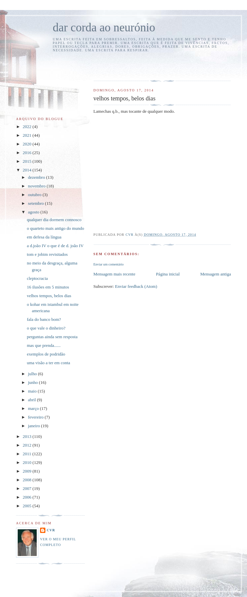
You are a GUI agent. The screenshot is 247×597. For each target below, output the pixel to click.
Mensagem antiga (215, 273)
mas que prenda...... (43, 345)
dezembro (37, 177)
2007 (27, 488)
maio (33, 391)
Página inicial (168, 273)
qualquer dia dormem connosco (54, 219)
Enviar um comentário (108, 264)
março (34, 408)
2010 (27, 462)
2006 (27, 497)
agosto (34, 211)
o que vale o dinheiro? (46, 328)
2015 (27, 161)
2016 (27, 152)
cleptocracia (37, 278)
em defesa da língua (44, 236)
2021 (27, 135)
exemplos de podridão (46, 354)
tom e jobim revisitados (47, 254)
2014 (27, 169)
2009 (27, 471)
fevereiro (36, 417)
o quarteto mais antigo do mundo (55, 228)
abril (32, 399)
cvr (51, 530)
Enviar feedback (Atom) (136, 286)
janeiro (34, 425)
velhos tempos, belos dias (49, 295)
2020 (27, 143)
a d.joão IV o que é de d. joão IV (55, 245)
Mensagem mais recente (114, 273)
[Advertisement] (132, 65)
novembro (37, 185)
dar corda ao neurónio (104, 27)
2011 (27, 453)
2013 (27, 436)
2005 (27, 505)
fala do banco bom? (44, 319)
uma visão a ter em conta (48, 362)
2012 (27, 445)
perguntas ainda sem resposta (52, 336)
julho (33, 373)
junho (33, 382)
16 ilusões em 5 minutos (48, 286)
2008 (27, 479)
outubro (35, 194)
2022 (27, 126)
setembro (36, 203)
